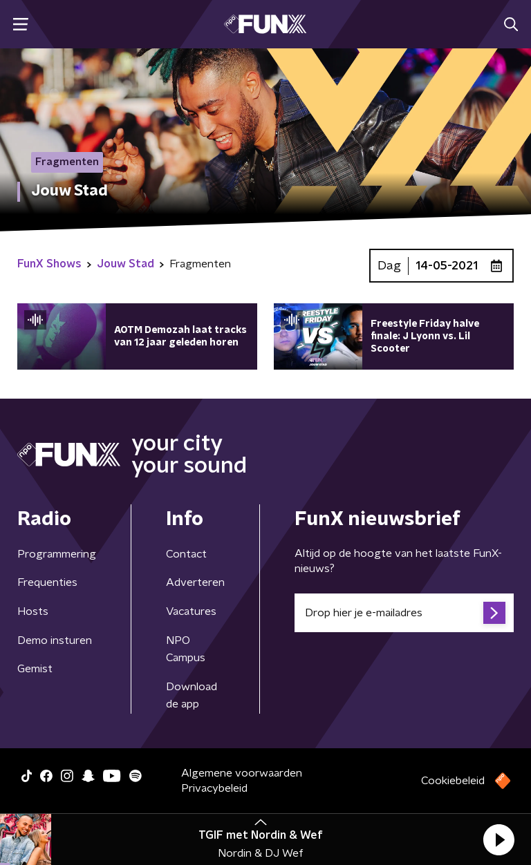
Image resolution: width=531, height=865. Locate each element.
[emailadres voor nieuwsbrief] (404, 612)
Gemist (35, 668)
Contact (186, 554)
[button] (498, 839)
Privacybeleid (214, 788)
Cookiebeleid (453, 780)
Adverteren (195, 582)
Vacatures (191, 611)
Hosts (32, 611)
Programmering (56, 554)
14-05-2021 (447, 266)
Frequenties (47, 582)
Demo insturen (54, 640)
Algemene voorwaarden (241, 773)
